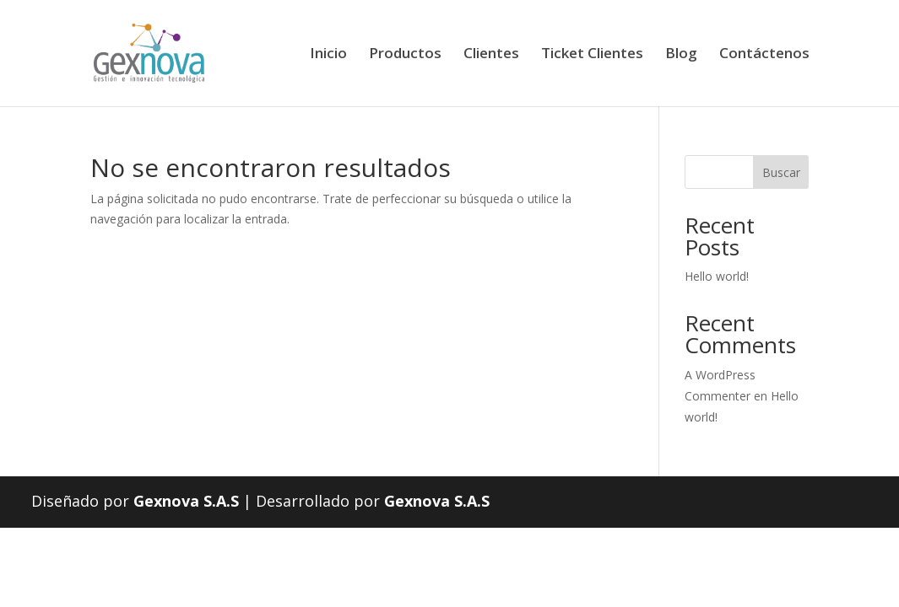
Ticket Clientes (592, 54)
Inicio (328, 54)
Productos (405, 54)
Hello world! (717, 276)
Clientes (491, 54)
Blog (681, 54)
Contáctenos (764, 54)
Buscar (781, 172)
